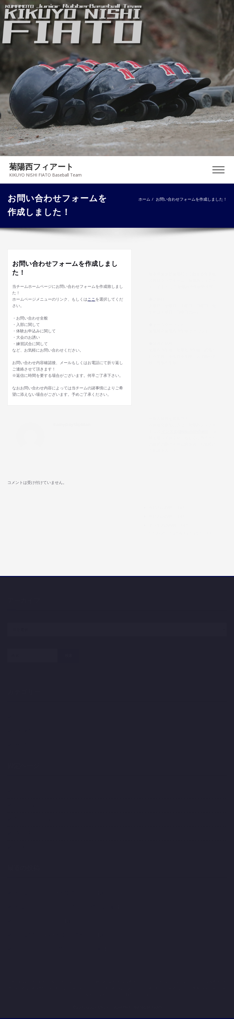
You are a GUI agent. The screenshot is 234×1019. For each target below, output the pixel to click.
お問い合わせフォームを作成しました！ (192, 199)
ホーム (145, 199)
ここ (91, 299)
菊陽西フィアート (41, 166)
